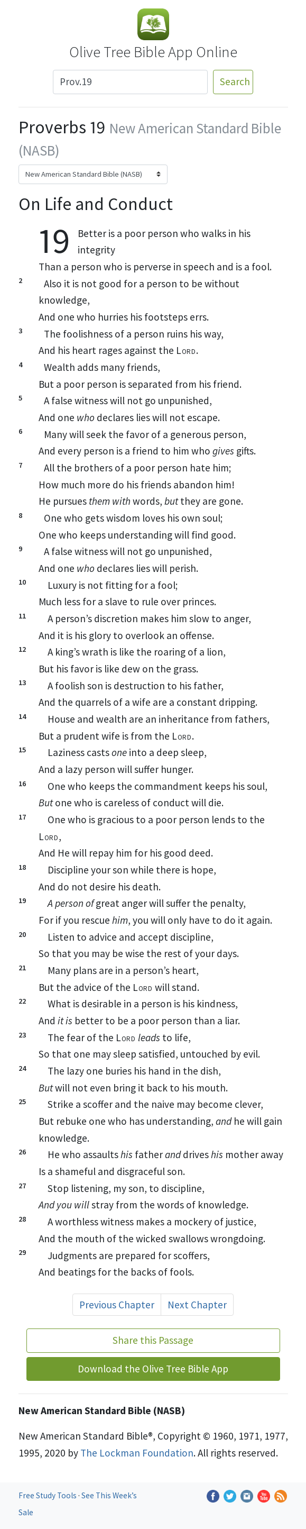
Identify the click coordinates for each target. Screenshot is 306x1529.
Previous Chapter (116, 1304)
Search (235, 81)
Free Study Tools (48, 1495)
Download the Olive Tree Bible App (153, 1368)
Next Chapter (197, 1304)
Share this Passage (153, 1340)
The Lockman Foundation (136, 1452)
